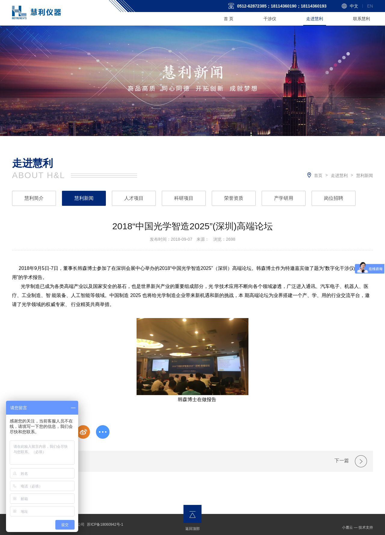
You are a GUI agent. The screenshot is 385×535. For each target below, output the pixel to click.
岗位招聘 (333, 198)
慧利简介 (34, 198)
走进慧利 (314, 18)
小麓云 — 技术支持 (357, 527)
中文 (354, 6)
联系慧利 (361, 18)
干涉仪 (269, 18)
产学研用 (283, 198)
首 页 (228, 18)
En (370, 6)
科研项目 (183, 198)
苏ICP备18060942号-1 (105, 524)
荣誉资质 (233, 198)
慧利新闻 (364, 175)
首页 (318, 175)
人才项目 (133, 198)
